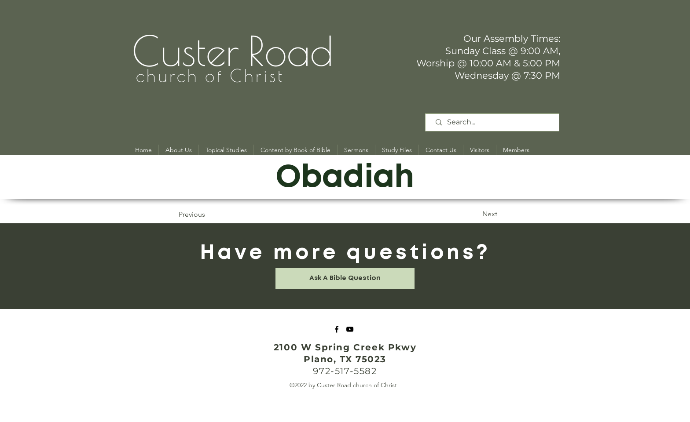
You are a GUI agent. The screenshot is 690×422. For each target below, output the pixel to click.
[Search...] (493, 122)
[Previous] (208, 214)
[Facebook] (336, 329)
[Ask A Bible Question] (345, 278)
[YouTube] (349, 329)
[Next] (475, 214)
